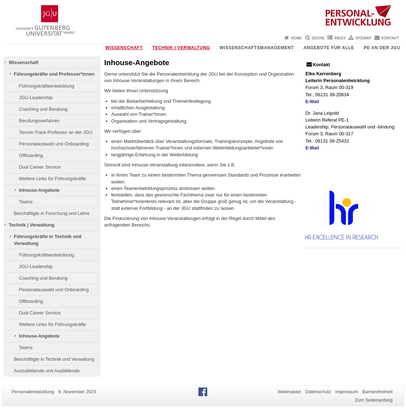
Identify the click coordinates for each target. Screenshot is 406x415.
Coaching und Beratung (43, 109)
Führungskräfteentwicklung (46, 86)
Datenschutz (318, 391)
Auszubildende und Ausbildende (47, 370)
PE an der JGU (382, 47)
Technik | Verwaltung (181, 47)
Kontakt (390, 38)
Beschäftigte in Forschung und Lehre (51, 213)
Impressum (346, 391)
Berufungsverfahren (39, 120)
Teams (26, 201)
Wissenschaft (124, 47)
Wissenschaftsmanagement (257, 47)
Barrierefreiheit (377, 391)
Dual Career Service (39, 167)
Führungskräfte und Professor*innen (54, 74)
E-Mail (312, 101)
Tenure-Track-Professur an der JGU (55, 132)
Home (296, 38)
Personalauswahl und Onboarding (54, 144)
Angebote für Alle (328, 47)
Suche (318, 38)
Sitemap (363, 38)
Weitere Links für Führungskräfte (52, 178)
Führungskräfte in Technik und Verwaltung (47, 240)
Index (340, 38)
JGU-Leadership (35, 97)
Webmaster (289, 391)
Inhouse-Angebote (39, 190)
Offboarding (31, 155)
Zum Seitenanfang (374, 400)
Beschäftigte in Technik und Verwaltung (54, 359)
